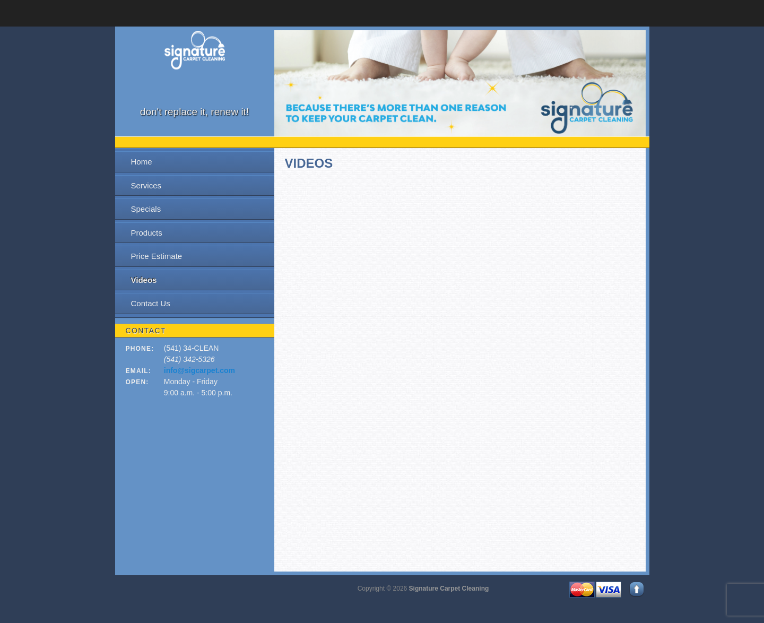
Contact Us (150, 303)
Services (146, 185)
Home (141, 161)
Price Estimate (157, 256)
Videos (144, 279)
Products (146, 232)
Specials (146, 208)
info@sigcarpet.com (199, 370)
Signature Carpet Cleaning (449, 588)
